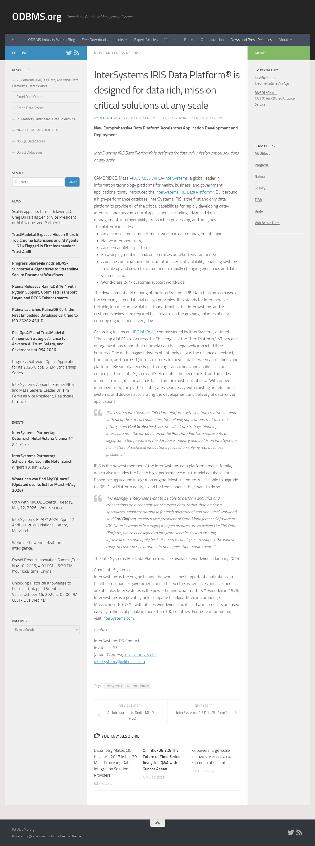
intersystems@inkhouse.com (120, 661)
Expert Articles (146, 39)
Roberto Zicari (111, 118)
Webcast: (20, 542)
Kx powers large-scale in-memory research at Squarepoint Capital (211, 756)
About (283, 39)
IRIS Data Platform (138, 686)
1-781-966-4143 (140, 655)
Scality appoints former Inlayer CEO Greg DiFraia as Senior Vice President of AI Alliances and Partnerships (44, 217)
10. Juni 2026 (42, 461)
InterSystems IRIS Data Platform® (186, 192)
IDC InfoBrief (144, 332)
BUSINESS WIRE (148, 178)
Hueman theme (70, 836)
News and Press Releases (251, 39)
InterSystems (179, 178)
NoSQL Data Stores (30, 141)
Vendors (170, 39)
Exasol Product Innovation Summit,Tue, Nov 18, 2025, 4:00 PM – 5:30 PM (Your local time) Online (46, 565)
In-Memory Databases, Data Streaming (45, 119)
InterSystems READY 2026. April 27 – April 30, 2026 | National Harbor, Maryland (45, 525)
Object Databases (29, 152)
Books (189, 39)
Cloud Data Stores (29, 97)
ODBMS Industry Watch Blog (51, 39)
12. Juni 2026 (43, 438)
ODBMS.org (36, 17)
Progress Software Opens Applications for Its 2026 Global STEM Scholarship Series (45, 367)
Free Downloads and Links (103, 39)
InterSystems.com (118, 618)
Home (16, 39)
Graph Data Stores (30, 108)
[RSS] (77, 53)
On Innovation (212, 39)
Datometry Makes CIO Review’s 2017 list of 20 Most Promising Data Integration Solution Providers (115, 762)
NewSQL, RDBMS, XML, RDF (37, 130)
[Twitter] (69, 53)
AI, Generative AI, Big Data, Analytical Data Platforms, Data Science (45, 83)
